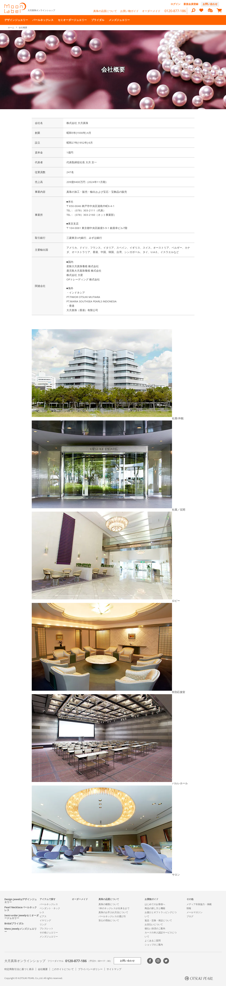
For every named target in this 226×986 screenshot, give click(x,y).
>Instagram (158, 961)
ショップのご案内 (154, 944)
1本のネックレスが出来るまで (114, 908)
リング (43, 924)
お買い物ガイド (129, 11)
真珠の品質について (105, 11)
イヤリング (45, 920)
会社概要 (43, 969)
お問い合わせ (210, 4)
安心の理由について (109, 920)
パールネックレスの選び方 (112, 916)
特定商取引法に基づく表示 (19, 969)
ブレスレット (46, 928)
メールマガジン (195, 912)
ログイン (175, 4)
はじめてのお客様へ (155, 904)
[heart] (201, 12)
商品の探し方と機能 (155, 908)
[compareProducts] (210, 11)
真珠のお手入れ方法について (113, 912)
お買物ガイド (151, 899)
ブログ (190, 916)
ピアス (43, 916)
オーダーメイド (151, 11)
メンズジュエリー (49, 936)
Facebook (150, 961)
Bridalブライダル (14, 923)
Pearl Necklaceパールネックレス (20, 908)
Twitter (166, 961)
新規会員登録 (191, 4)
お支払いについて (154, 924)
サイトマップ (114, 969)
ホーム (11, 27)
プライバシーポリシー (90, 969)
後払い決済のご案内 (155, 928)
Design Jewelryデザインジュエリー (20, 900)
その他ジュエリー (49, 932)
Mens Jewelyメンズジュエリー (20, 930)
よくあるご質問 (153, 940)
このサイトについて (63, 969)
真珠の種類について (109, 904)
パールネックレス (49, 904)
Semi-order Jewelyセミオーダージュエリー (21, 916)
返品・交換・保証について (158, 920)
